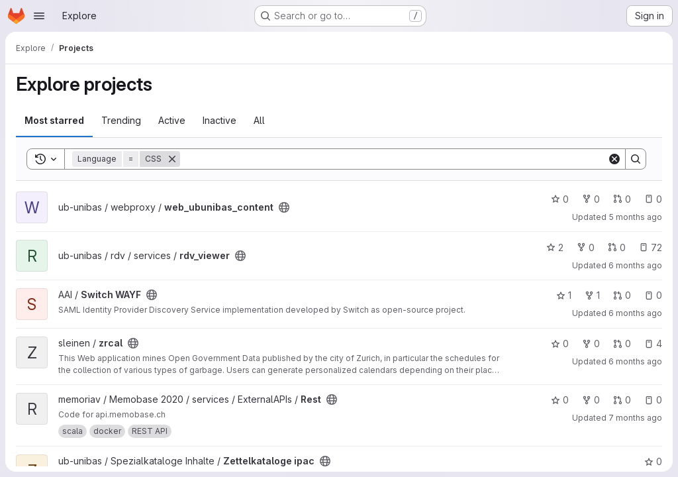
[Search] (394, 159)
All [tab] (259, 120)
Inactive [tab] (219, 120)
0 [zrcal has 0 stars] (560, 343)
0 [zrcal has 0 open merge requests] (622, 343)
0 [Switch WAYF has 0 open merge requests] (622, 295)
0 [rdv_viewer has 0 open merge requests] (617, 247)
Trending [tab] (121, 120)
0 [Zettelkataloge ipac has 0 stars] (653, 461)
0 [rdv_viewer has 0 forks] (586, 247)
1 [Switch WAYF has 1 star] (563, 295)
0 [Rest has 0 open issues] (653, 399)
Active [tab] (171, 120)
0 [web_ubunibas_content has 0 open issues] (653, 199)
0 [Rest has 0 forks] (591, 399)
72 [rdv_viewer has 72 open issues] (650, 247)
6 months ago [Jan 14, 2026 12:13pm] (635, 265)
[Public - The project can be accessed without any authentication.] (284, 207)
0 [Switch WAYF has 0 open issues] (653, 295)
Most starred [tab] (54, 120)
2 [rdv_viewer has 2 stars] (554, 247)
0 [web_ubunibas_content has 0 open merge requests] (622, 199)
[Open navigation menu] (39, 15)
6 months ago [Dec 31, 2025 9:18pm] (635, 361)
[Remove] (172, 159)
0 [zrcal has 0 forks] (591, 343)
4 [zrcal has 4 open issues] (653, 343)
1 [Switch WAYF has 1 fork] (592, 295)
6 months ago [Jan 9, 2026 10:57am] (635, 313)
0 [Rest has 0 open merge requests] (622, 399)
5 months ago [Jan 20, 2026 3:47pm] (635, 217)
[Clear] (614, 159)
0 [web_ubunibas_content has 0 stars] (560, 199)
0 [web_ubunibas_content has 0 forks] (591, 199)
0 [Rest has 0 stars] (560, 399)
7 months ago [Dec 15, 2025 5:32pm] (635, 418)
